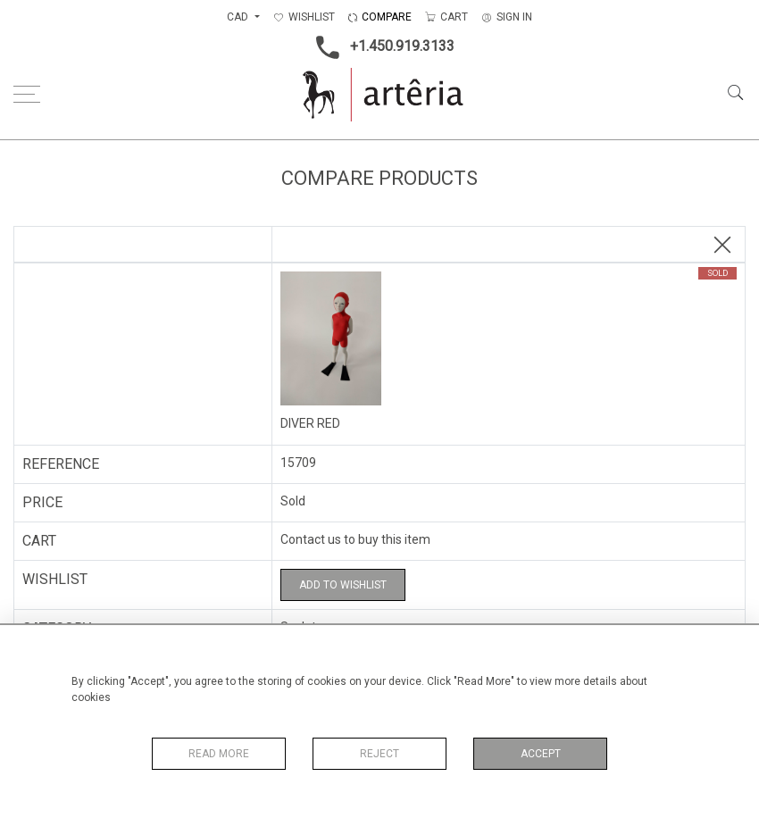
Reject (379, 753)
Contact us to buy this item (355, 539)
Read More (218, 753)
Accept (541, 753)
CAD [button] (239, 17)
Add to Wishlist (343, 585)
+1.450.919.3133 (380, 47)
